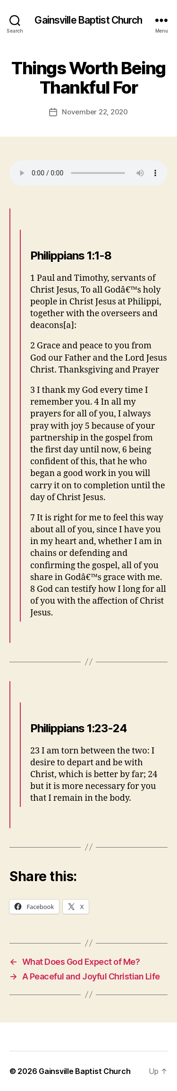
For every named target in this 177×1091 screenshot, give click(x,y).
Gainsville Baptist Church (88, 20)
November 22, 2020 (95, 111)
